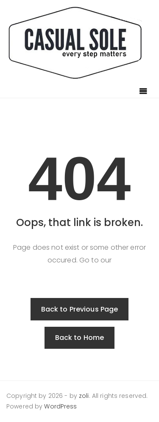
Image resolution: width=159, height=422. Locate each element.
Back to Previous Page (79, 309)
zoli (84, 396)
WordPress (60, 406)
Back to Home (79, 337)
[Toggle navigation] (143, 92)
